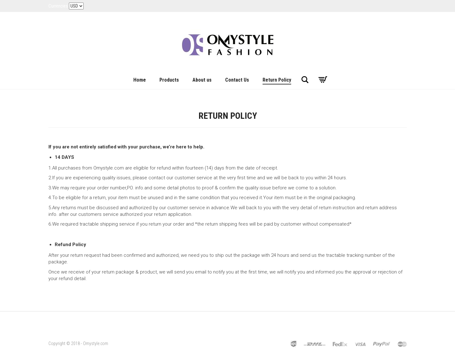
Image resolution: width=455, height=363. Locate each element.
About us (202, 80)
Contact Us (237, 80)
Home (139, 80)
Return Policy (277, 80)
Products (169, 80)
